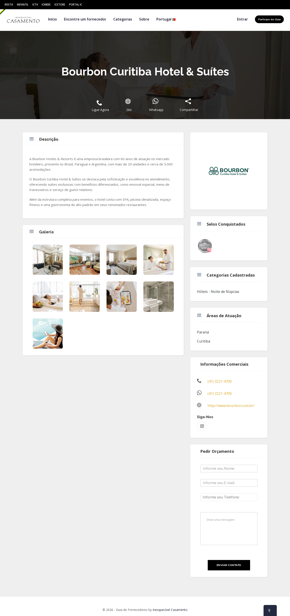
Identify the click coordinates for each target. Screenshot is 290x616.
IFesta (9, 4)
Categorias (122, 19)
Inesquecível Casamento (170, 610)
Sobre (144, 19)
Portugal (166, 19)
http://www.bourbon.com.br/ (231, 405)
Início (52, 19)
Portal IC (75, 4)
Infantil (22, 4)
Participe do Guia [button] (269, 19)
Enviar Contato (229, 565)
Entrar (242, 19)
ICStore (59, 4)
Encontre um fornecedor (85, 19)
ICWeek (46, 4)
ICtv (35, 4)
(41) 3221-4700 (220, 381)
